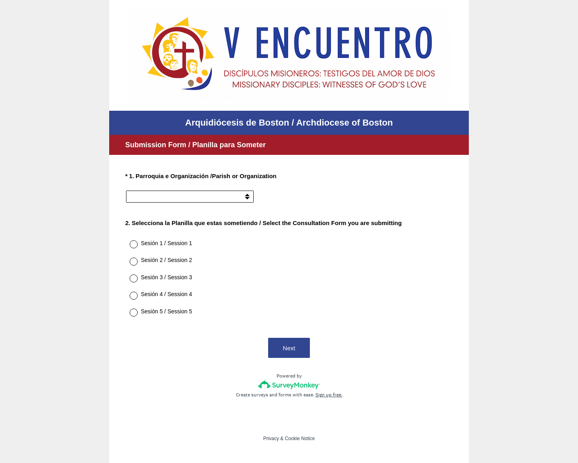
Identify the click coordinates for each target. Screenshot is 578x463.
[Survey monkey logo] (289, 384)
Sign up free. (328, 395)
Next (289, 348)
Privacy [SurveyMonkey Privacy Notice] (271, 438)
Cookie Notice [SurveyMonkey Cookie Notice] (300, 438)
